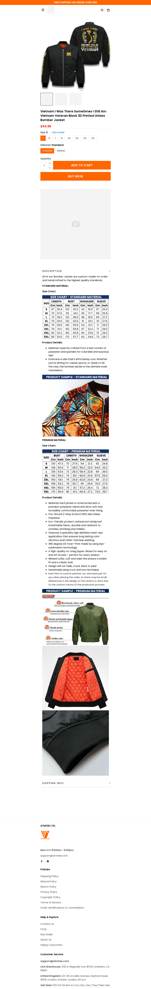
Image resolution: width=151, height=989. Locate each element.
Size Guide (58, 132)
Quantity (45, 158)
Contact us (47, 899)
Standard (58, 145)
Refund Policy (48, 856)
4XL (85, 138)
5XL (93, 138)
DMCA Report (60, 974)
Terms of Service (50, 877)
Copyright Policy (50, 872)
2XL (69, 138)
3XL (77, 138)
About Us (45, 914)
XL (62, 138)
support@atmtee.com (54, 830)
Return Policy (48, 861)
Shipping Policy (49, 851)
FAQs (43, 904)
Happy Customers (51, 920)
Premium (61, 150)
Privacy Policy (48, 867)
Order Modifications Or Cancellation (62, 882)
